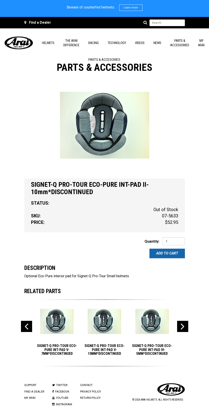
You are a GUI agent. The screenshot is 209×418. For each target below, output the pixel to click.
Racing (93, 43)
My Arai (29, 397)
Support (30, 385)
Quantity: (152, 241)
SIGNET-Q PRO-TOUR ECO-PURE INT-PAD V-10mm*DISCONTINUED (104, 350)
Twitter (62, 385)
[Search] (146, 22)
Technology (117, 43)
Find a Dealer (40, 22)
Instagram (64, 404)
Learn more (131, 7)
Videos (140, 43)
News (157, 43)
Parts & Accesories (104, 59)
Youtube (62, 397)
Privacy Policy (90, 391)
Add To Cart (167, 253)
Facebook (62, 391)
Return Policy (90, 397)
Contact (86, 385)
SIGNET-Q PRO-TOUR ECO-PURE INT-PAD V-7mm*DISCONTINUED (57, 350)
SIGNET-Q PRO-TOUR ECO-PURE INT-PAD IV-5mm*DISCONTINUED (152, 350)
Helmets (48, 43)
